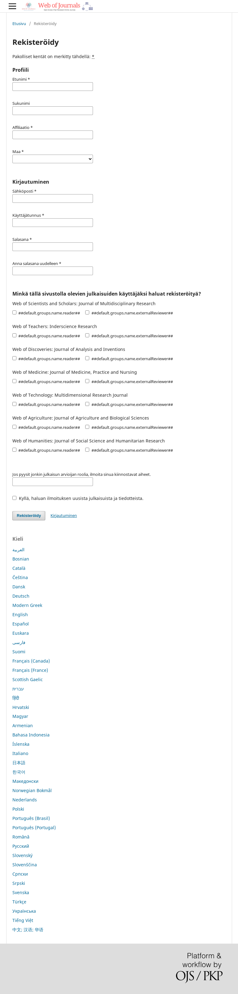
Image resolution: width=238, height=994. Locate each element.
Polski (18, 809)
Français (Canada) (31, 661)
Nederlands (24, 800)
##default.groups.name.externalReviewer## (129, 313)
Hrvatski (20, 707)
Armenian (22, 725)
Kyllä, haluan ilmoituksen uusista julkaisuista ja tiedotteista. (77, 498)
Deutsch (20, 596)
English (20, 614)
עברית (18, 689)
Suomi (18, 652)
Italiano (20, 753)
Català (18, 568)
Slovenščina (24, 865)
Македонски (25, 781)
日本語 (18, 763)
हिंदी (15, 698)
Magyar (20, 716)
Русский (20, 846)
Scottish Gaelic (27, 679)
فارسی (18, 642)
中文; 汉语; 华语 (27, 929)
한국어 (18, 772)
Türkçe (19, 902)
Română (20, 837)
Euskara (20, 633)
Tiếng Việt (22, 920)
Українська (24, 911)
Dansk (18, 587)
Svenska (20, 892)
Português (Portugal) (34, 827)
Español (20, 624)
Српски (20, 874)
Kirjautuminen (64, 515)
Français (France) (30, 670)
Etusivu (19, 23)
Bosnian (20, 559)
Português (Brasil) (31, 818)
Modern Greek (27, 605)
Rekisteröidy (29, 515)
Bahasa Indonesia (31, 735)
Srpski (18, 883)
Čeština (20, 577)
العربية (18, 549)
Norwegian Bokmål (32, 790)
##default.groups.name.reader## (46, 313)
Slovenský (22, 855)
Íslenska (20, 744)
